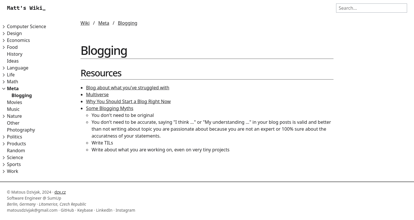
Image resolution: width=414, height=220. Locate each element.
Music (13, 109)
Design (14, 33)
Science (15, 157)
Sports (14, 164)
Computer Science (26, 26)
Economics (18, 40)
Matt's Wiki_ (26, 8)
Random (16, 150)
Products (16, 143)
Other (13, 123)
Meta (13, 88)
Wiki (85, 23)
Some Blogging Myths (109, 108)
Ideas (13, 61)
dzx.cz (60, 192)
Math (12, 81)
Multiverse (97, 94)
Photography (21, 130)
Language (17, 68)
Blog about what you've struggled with (127, 87)
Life (11, 75)
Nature (14, 116)
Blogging (22, 95)
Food (12, 47)
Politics (14, 137)
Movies (14, 102)
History (14, 54)
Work (12, 171)
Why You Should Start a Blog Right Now (128, 101)
